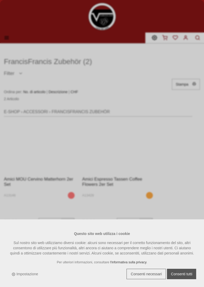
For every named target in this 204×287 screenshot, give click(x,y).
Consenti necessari (146, 274)
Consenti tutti (181, 274)
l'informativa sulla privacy (128, 262)
